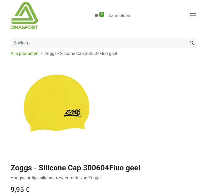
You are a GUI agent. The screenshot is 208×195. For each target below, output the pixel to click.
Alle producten (24, 53)
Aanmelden (119, 15)
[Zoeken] (191, 43)
